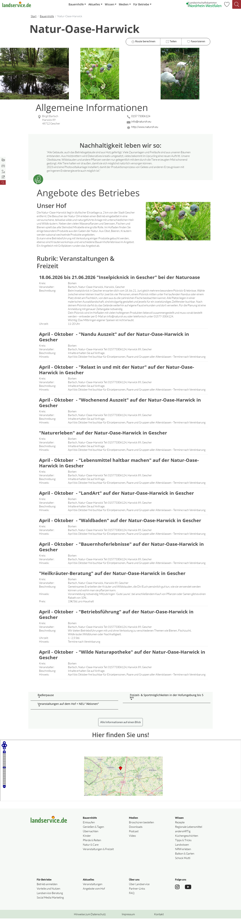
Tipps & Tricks (183, 845)
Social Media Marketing (50, 903)
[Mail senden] (168, 122)
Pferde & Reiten (92, 845)
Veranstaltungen (92, 889)
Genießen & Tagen (93, 832)
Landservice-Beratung (50, 898)
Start (33, 16)
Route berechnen (143, 41)
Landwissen (182, 850)
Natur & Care (91, 850)
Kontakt (159, 919)
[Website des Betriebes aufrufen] (168, 127)
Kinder (87, 841)
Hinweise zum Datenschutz (90, 919)
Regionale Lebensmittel (188, 832)
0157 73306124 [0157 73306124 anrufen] (140, 116)
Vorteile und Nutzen (48, 894)
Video (132, 841)
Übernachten (90, 836)
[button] (76, 701)
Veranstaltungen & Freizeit (98, 854)
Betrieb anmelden (47, 889)
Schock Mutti (182, 863)
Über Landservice (139, 889)
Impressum (128, 919)
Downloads (135, 832)
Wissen (109, 4)
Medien (123, 4)
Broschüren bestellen (141, 827)
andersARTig (182, 836)
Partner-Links (137, 894)
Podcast (133, 836)
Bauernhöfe (76, 4)
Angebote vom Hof (94, 894)
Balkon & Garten (184, 859)
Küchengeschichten (186, 841)
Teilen (171, 41)
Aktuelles (94, 4)
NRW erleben (183, 854)
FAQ (131, 898)
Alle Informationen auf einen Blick (120, 727)
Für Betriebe (141, 4)
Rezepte (180, 827)
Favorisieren (195, 41)
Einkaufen (89, 827)
